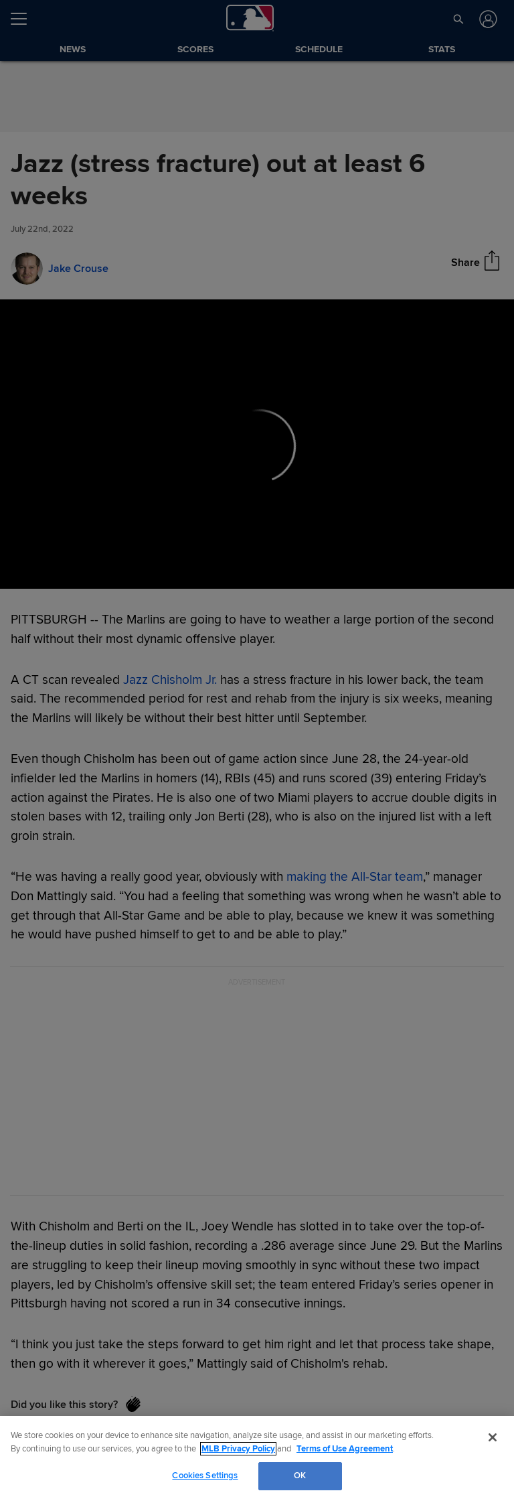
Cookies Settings (205, 1475)
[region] (257, 1458)
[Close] (492, 1437)
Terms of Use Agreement (344, 1448)
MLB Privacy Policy (238, 1448)
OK (300, 1475)
